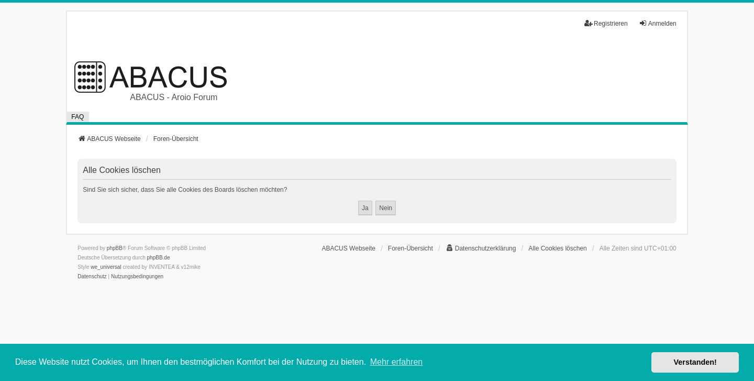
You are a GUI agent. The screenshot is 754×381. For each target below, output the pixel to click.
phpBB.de (158, 257)
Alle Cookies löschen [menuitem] (557, 248)
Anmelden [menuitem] (658, 23)
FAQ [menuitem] (77, 117)
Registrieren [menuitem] (606, 23)
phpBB (115, 248)
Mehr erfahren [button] (396, 361)
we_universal (106, 267)
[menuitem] (481, 248)
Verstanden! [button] (695, 362)
